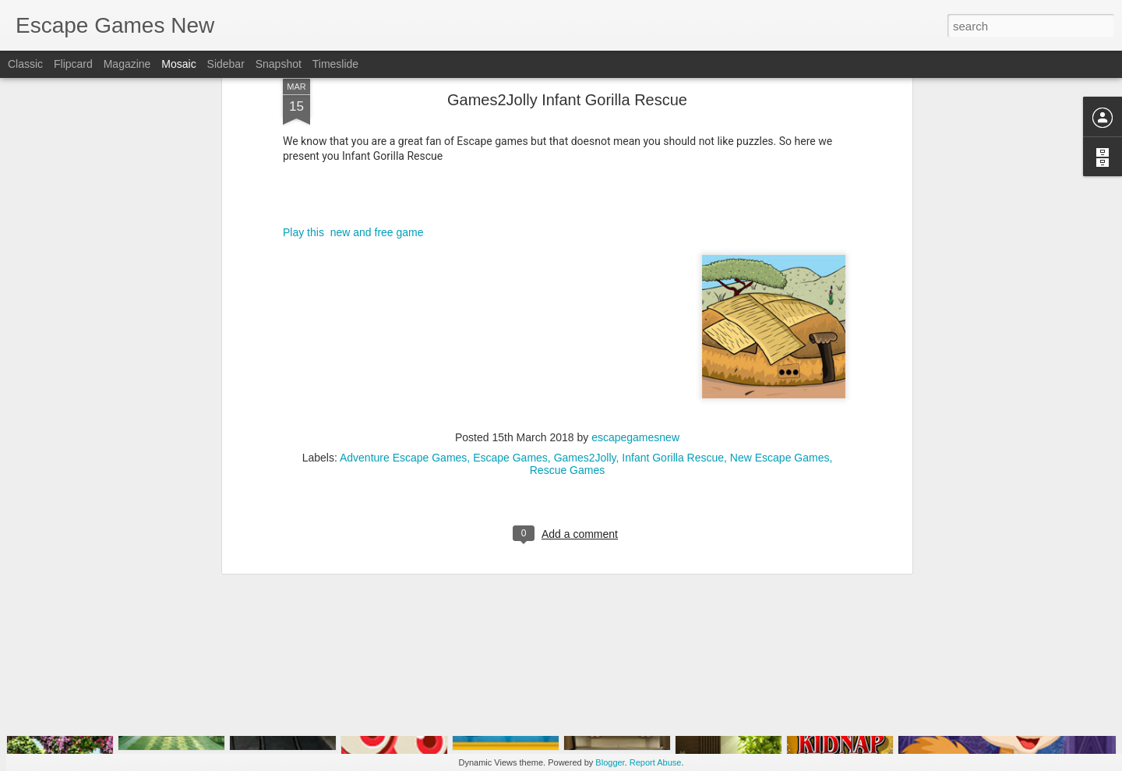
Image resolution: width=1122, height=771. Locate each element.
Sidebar (226, 64)
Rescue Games (567, 333)
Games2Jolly (585, 321)
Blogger (609, 762)
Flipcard (73, 64)
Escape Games (510, 321)
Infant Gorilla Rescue (673, 321)
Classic (25, 64)
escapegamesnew (635, 301)
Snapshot (279, 64)
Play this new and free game (353, 96)
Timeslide (335, 64)
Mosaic (178, 64)
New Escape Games (780, 321)
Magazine (127, 64)
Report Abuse (656, 762)
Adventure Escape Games (403, 321)
